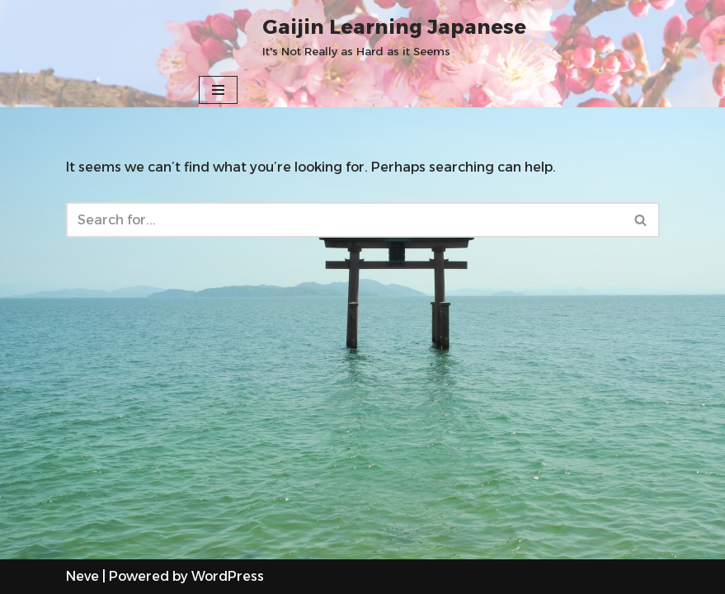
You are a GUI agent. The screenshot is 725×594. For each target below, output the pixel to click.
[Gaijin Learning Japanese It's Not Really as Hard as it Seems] (394, 36)
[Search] (344, 220)
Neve (82, 576)
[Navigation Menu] (218, 90)
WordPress (227, 576)
